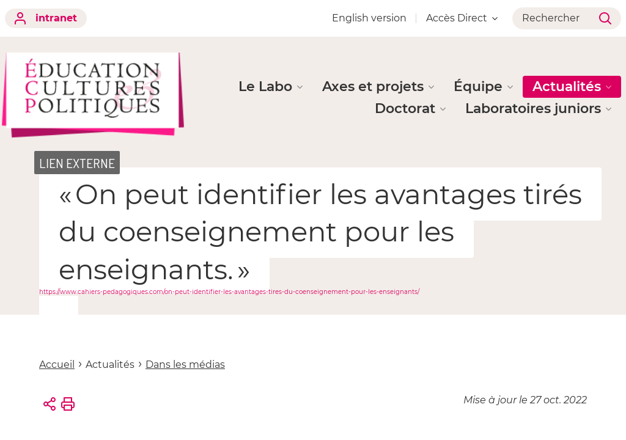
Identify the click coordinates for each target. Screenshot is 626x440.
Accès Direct (462, 18)
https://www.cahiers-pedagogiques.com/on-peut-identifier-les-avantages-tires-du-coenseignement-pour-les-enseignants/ (229, 292)
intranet (46, 18)
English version (369, 18)
